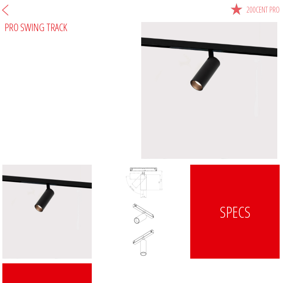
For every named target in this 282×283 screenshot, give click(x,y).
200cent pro (255, 9)
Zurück (5, 10)
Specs (235, 211)
